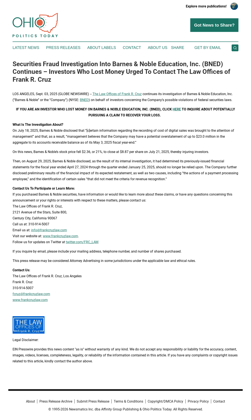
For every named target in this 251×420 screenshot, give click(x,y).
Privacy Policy (198, 401)
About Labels (101, 48)
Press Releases (63, 48)
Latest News (26, 48)
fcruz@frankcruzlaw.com (31, 294)
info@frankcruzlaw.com (49, 230)
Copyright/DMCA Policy (165, 401)
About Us (157, 48)
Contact (132, 48)
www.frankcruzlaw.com (60, 236)
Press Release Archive (55, 401)
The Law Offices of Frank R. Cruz (117, 94)
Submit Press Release (93, 401)
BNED (84, 100)
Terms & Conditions (128, 401)
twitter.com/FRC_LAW (82, 242)
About (30, 401)
